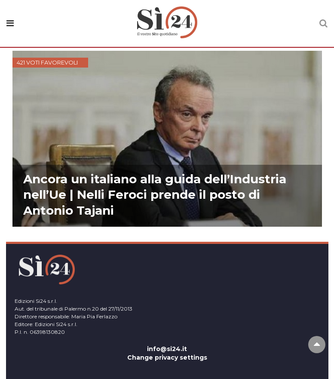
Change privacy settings (167, 357)
